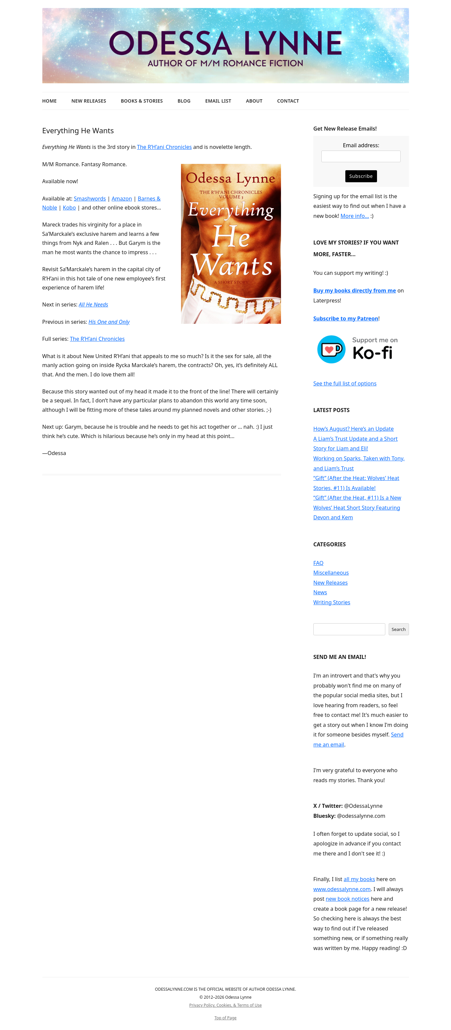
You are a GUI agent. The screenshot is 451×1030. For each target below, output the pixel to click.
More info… (355, 216)
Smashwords (90, 198)
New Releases (88, 101)
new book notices (347, 898)
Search (399, 629)
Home (49, 101)
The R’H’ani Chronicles (164, 147)
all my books (359, 879)
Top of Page (225, 1018)
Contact (288, 101)
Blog (184, 101)
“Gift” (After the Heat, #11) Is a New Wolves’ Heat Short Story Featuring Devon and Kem (357, 507)
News (320, 592)
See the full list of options (345, 383)
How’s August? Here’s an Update (353, 428)
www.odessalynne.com (342, 889)
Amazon (122, 198)
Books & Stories (142, 101)
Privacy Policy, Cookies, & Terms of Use (225, 1005)
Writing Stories (331, 602)
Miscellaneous (331, 572)
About (254, 101)
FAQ (318, 563)
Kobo (69, 207)
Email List (218, 101)
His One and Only (109, 321)
